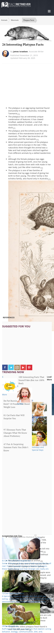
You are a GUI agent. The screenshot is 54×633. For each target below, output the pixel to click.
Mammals (15, 20)
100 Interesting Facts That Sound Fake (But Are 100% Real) (31, 380)
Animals (4, 20)
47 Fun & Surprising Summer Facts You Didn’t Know (16, 447)
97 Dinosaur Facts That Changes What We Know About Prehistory (15, 432)
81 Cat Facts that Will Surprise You (14, 417)
